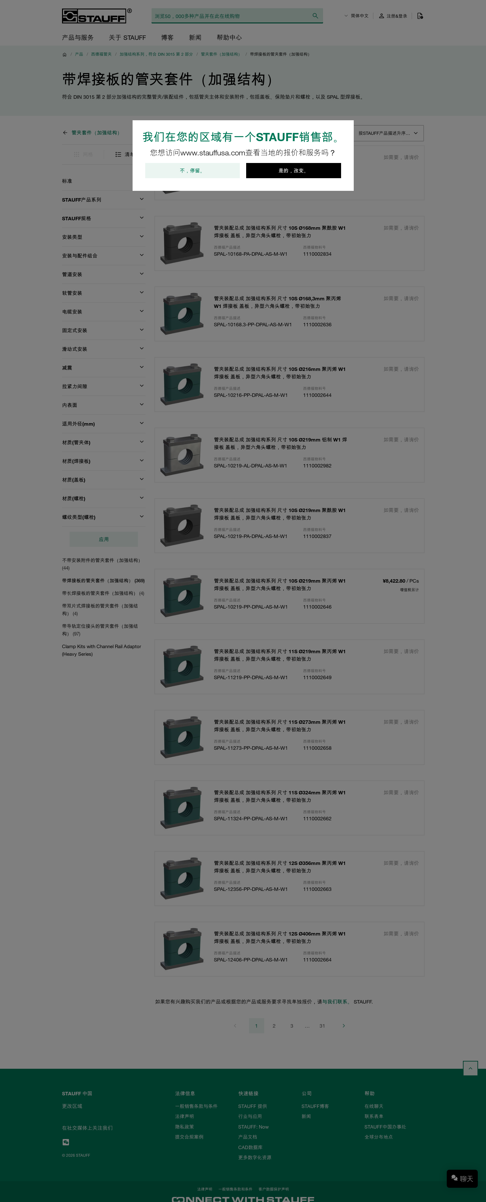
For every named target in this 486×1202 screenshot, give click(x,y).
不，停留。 (192, 170)
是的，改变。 (293, 170)
